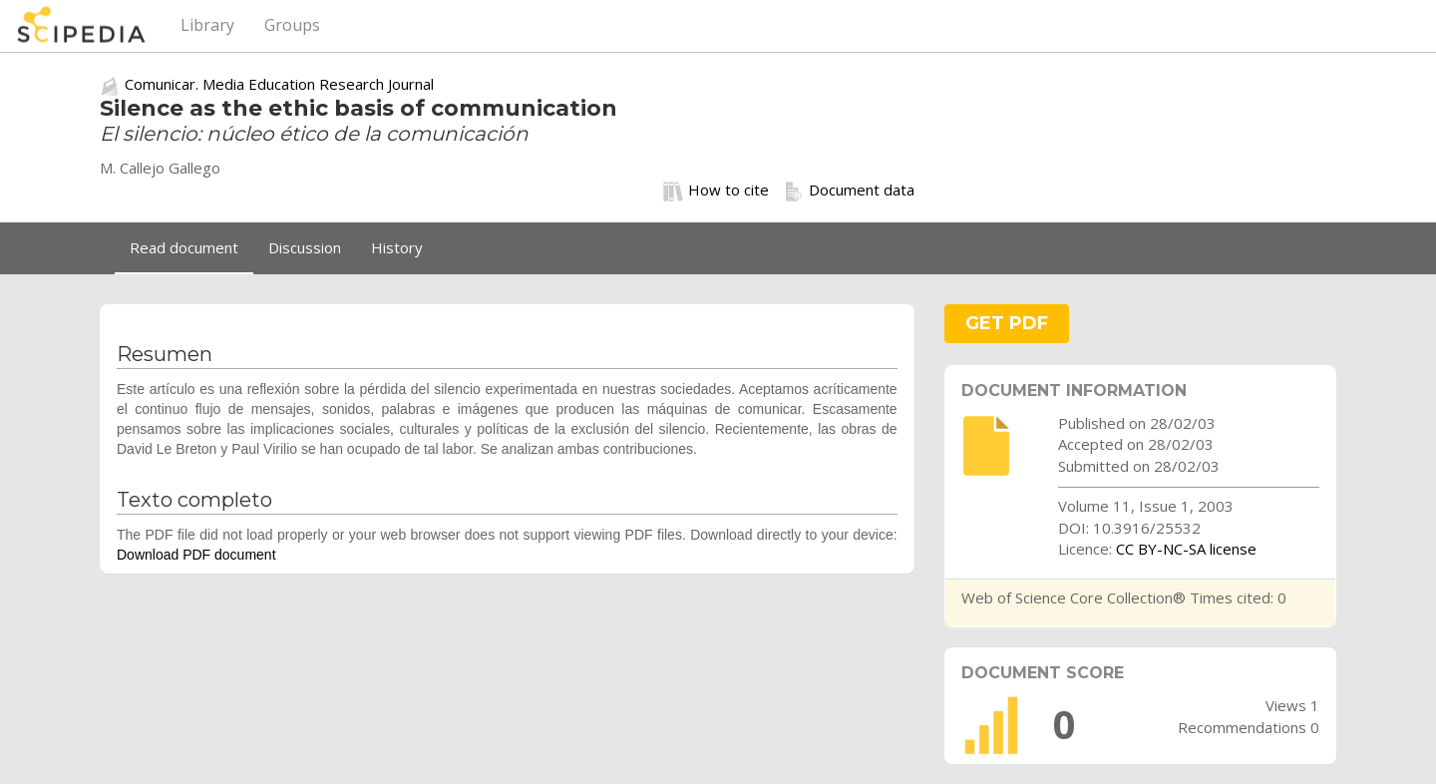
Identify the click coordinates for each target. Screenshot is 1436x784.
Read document (184, 247)
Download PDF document (196, 555)
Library (207, 25)
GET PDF (1006, 323)
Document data (849, 190)
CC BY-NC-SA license (1186, 549)
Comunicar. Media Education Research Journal (279, 84)
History (397, 247)
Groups (292, 25)
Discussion (304, 247)
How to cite (716, 190)
